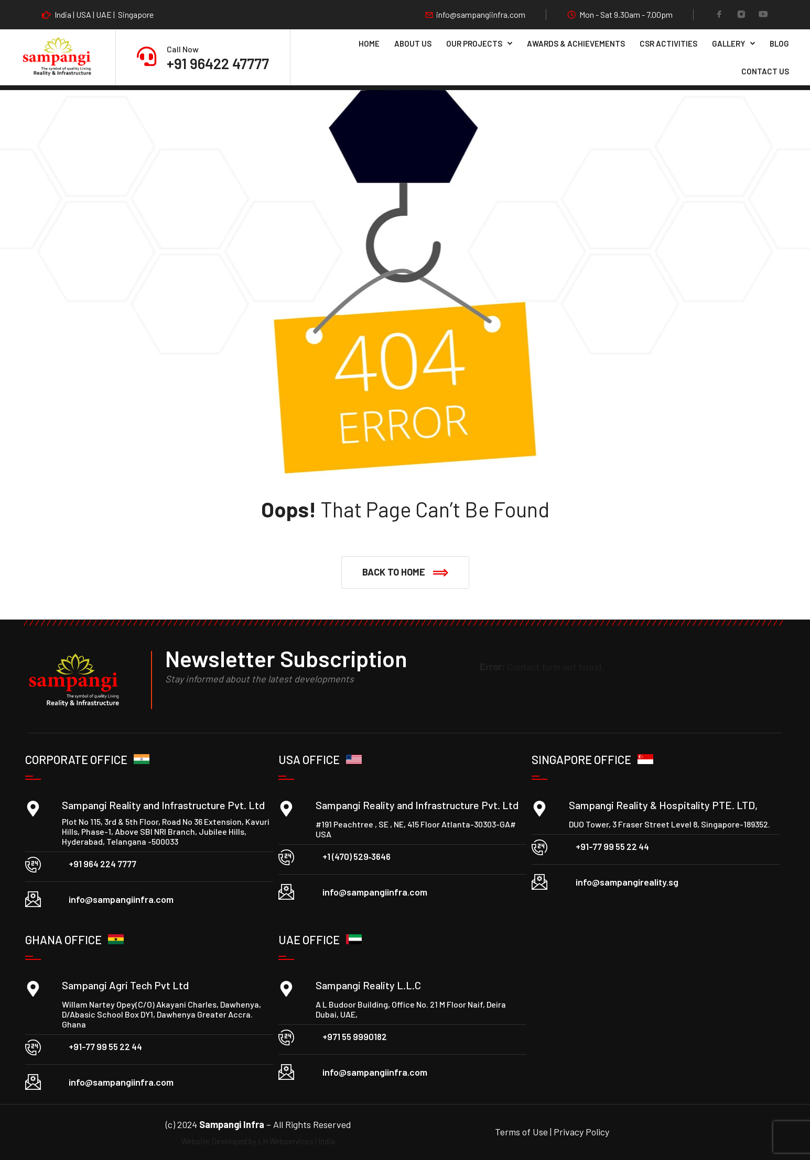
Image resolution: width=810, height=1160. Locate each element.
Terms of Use (522, 1131)
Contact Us (765, 71)
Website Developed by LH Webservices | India (258, 1141)
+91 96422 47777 (218, 63)
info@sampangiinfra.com (480, 14)
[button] (405, 572)
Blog (779, 43)
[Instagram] (741, 15)
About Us (412, 43)
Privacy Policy (581, 1131)
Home (369, 43)
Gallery (728, 43)
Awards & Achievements (576, 43)
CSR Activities (668, 43)
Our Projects (474, 43)
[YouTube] (763, 15)
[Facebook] (719, 15)
